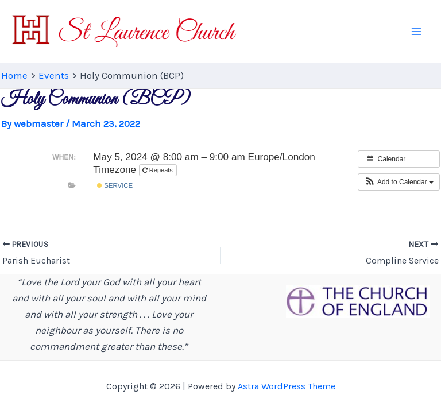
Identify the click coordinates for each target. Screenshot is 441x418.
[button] (398, 182)
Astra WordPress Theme (286, 386)
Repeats (158, 170)
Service (115, 185)
